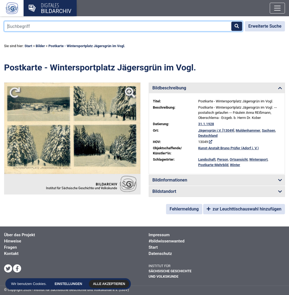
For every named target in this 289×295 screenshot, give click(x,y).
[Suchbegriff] (123, 26)
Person (222, 159)
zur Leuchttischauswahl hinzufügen (244, 209)
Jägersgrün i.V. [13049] (216, 130)
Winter (235, 165)
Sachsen (268, 130)
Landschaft (207, 159)
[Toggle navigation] (277, 8)
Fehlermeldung (184, 209)
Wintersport (258, 159)
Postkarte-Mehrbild (213, 165)
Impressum (159, 234)
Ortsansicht (239, 159)
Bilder (40, 46)
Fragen (10, 247)
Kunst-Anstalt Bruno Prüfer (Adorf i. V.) (228, 148)
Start (28, 46)
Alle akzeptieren (110, 284)
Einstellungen (69, 284)
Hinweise (12, 241)
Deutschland (208, 136)
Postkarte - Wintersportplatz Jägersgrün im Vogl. (86, 46)
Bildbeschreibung (169, 87)
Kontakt (11, 253)
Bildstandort (164, 191)
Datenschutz (160, 253)
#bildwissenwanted (167, 241)
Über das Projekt (19, 234)
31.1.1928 (206, 124)
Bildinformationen (169, 180)
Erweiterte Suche (264, 26)
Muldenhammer (248, 130)
